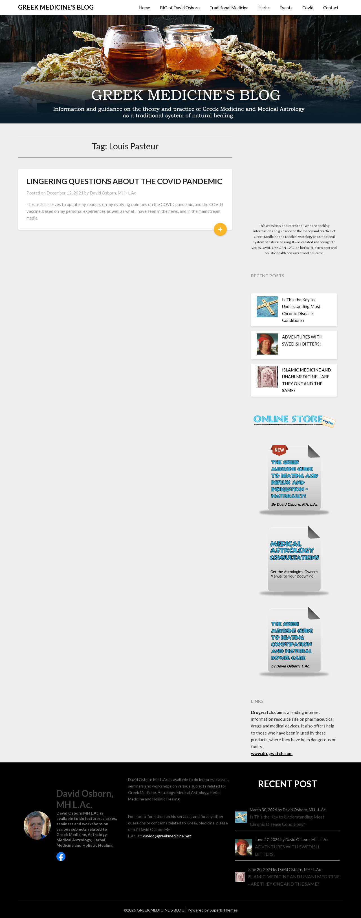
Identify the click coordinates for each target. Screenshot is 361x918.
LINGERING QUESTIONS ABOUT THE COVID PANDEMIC (124, 181)
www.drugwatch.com (271, 753)
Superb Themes (224, 910)
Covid (307, 7)
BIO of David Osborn (180, 7)
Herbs (264, 7)
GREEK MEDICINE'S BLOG (56, 7)
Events (285, 7)
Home (144, 7)
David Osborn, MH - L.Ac (113, 192)
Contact (330, 7)
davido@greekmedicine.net (167, 835)
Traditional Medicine (229, 7)
